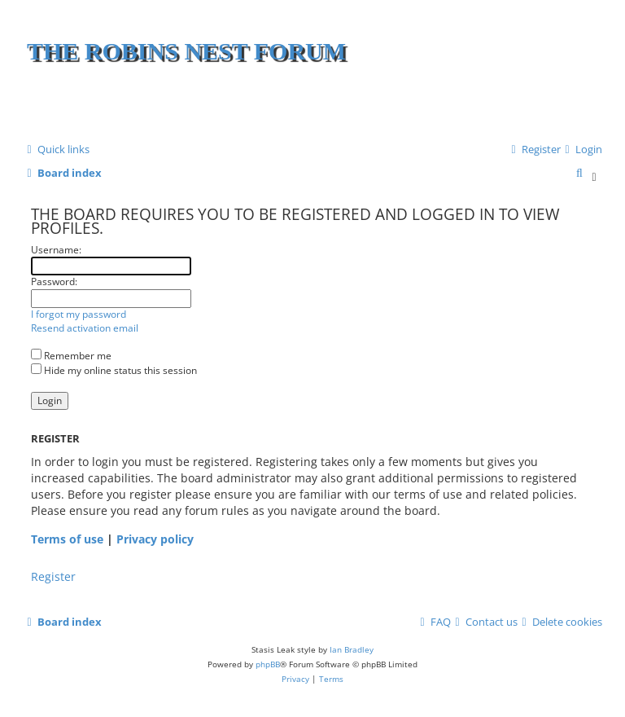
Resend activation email (84, 328)
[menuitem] (581, 149)
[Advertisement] (407, 105)
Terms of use (67, 539)
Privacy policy (155, 539)
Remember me (71, 356)
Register (53, 576)
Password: (54, 281)
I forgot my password (78, 314)
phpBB (268, 664)
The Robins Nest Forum (186, 50)
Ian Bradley (352, 649)
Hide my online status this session (114, 370)
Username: (56, 250)
